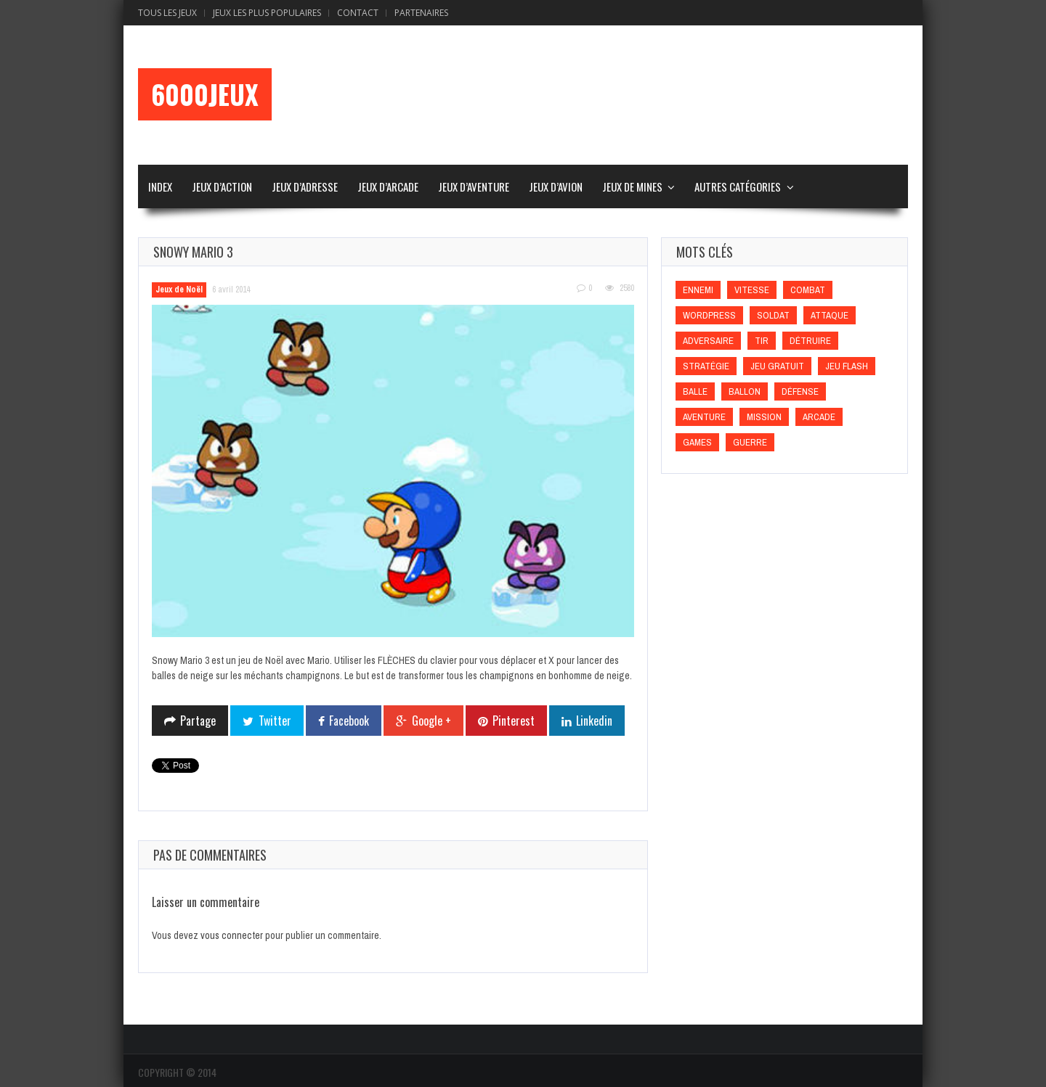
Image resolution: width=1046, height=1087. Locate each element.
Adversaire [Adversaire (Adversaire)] (708, 341)
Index (160, 186)
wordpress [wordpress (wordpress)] (709, 315)
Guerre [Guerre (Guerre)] (750, 442)
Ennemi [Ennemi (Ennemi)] (698, 290)
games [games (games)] (697, 442)
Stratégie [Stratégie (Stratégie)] (706, 366)
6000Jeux (205, 94)
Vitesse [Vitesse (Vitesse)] (751, 290)
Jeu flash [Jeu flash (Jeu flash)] (846, 366)
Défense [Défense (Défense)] (800, 391)
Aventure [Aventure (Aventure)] (704, 417)
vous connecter (231, 935)
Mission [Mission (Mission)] (764, 417)
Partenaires (421, 13)
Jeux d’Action (222, 186)
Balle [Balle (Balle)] (695, 391)
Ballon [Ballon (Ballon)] (745, 391)
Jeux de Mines (632, 186)
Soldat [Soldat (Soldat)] (773, 315)
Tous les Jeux (167, 13)
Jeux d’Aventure (473, 186)
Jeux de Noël (179, 289)
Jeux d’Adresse (305, 186)
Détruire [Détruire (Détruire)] (810, 341)
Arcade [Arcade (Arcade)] (819, 417)
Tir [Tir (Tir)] (762, 341)
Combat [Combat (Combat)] (807, 290)
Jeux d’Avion (556, 186)
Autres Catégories (737, 186)
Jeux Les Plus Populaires (267, 13)
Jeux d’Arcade (387, 186)
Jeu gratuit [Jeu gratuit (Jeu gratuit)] (777, 366)
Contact (357, 13)
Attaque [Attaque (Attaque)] (829, 315)
